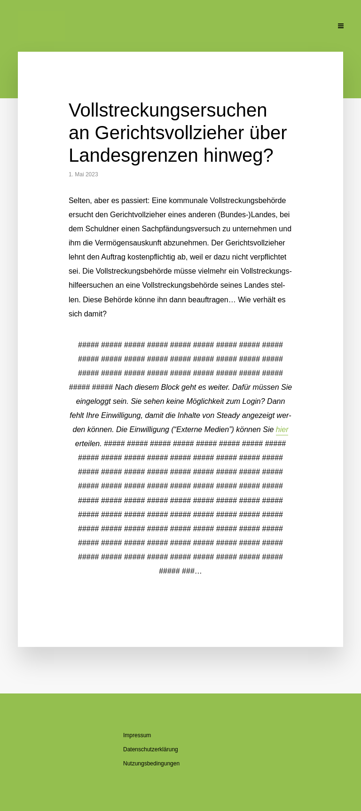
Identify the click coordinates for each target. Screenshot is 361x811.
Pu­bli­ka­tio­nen (228, 27)
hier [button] (282, 429)
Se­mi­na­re (182, 27)
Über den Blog (138, 27)
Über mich (94, 27)
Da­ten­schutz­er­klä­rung (150, 749)
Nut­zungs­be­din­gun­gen (151, 763)
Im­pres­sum (137, 735)
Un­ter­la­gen (274, 27)
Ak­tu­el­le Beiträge (38, 27)
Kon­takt (311, 27)
